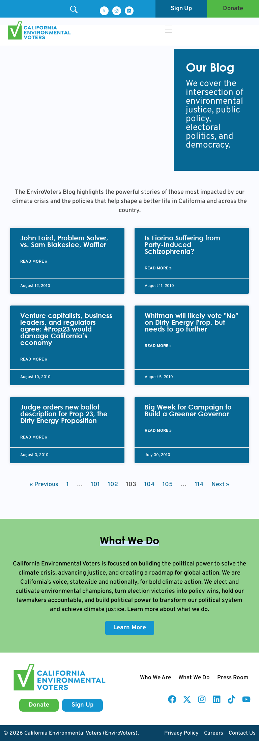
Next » (220, 484)
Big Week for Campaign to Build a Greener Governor (188, 410)
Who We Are (155, 678)
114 (199, 484)
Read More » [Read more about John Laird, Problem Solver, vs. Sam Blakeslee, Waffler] (33, 261)
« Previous (44, 484)
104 (149, 484)
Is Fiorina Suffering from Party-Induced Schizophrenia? (182, 244)
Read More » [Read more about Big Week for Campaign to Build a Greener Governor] (158, 430)
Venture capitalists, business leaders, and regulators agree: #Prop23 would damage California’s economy (66, 329)
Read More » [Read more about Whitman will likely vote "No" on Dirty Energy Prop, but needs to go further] (158, 346)
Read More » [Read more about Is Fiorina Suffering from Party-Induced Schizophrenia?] (158, 268)
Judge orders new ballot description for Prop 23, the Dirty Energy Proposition (64, 413)
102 (113, 484)
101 (95, 484)
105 (168, 484)
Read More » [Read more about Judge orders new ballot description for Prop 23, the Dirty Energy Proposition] (33, 437)
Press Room (233, 678)
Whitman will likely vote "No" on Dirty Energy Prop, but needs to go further (191, 322)
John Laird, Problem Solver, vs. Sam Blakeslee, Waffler (64, 241)
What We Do (194, 678)
